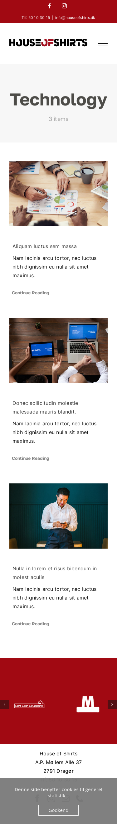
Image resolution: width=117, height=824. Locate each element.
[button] (4, 704)
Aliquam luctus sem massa (44, 246)
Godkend (59, 810)
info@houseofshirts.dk (75, 17)
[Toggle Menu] (103, 43)
